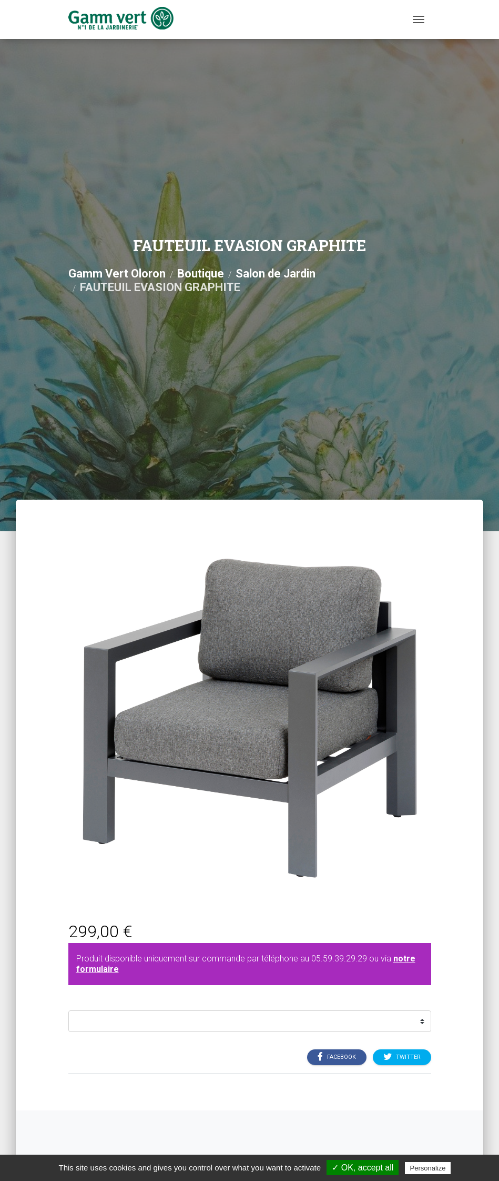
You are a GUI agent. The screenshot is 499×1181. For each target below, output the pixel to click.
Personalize (428, 1168)
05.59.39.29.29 (339, 959)
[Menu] (418, 19)
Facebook (337, 1057)
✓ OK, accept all (362, 1167)
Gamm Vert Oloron (117, 273)
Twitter (402, 1057)
